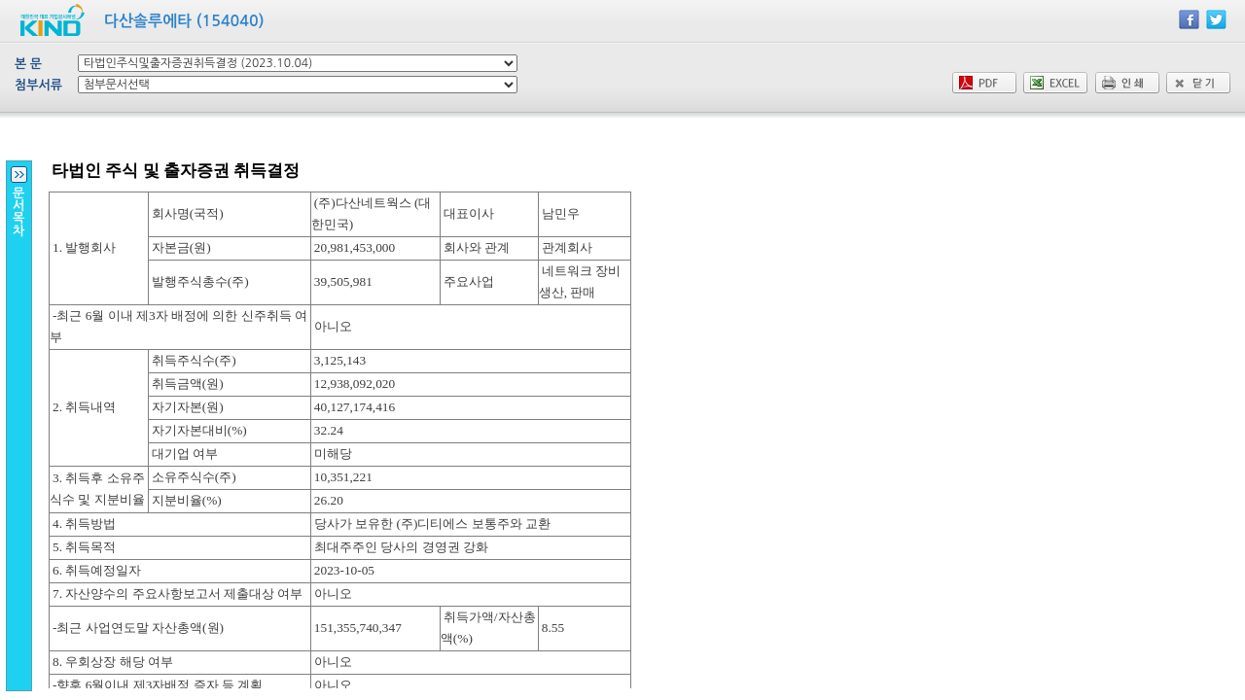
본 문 (28, 63)
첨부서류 (38, 85)
